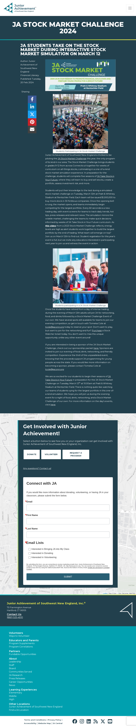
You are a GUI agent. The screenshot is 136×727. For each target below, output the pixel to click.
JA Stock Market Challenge (72, 158)
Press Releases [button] (17, 678)
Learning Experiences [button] (23, 689)
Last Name (32, 529)
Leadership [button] (15, 661)
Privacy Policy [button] (54, 720)
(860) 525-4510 (15, 617)
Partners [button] (14, 651)
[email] (32, 130)
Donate (31, 454)
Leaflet (105, 593)
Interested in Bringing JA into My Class (50, 549)
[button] (75, 721)
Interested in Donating (42, 553)
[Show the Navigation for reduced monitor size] (130, 8)
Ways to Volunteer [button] (19, 636)
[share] (32, 100)
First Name (32, 515)
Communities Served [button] (20, 671)
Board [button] (12, 668)
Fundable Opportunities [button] (22, 654)
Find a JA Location (19, 710)
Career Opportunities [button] (21, 682)
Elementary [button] (15, 692)
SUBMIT (68, 577)
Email (29, 502)
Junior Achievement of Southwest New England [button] (35, 706)
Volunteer (51, 454)
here (52, 404)
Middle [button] (13, 696)
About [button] (13, 658)
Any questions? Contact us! (37, 468)
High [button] (11, 699)
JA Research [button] (15, 675)
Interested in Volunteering (43, 557)
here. (96, 348)
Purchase (97, 330)
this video (50, 225)
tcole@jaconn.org (54, 327)
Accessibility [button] (30, 723)
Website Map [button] (44, 723)
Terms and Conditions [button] (35, 720)
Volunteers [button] (16, 633)
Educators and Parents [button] (24, 640)
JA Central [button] (57, 723)
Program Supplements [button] (21, 643)
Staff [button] (11, 665)
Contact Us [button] (14, 614)
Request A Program (76, 454)
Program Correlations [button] (21, 646)
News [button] (12, 685)
